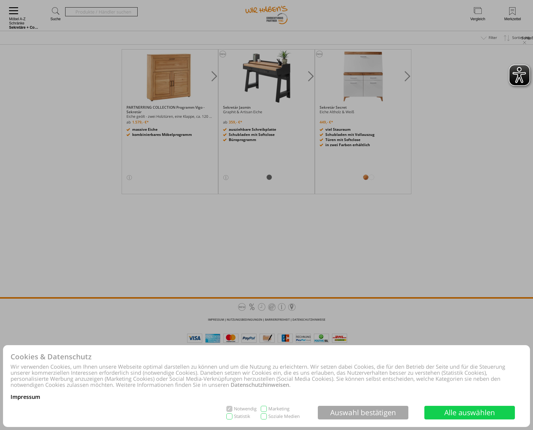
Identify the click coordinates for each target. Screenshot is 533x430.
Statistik (242, 416)
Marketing (278, 409)
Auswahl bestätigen (363, 412)
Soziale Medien (284, 416)
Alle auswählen (469, 412)
